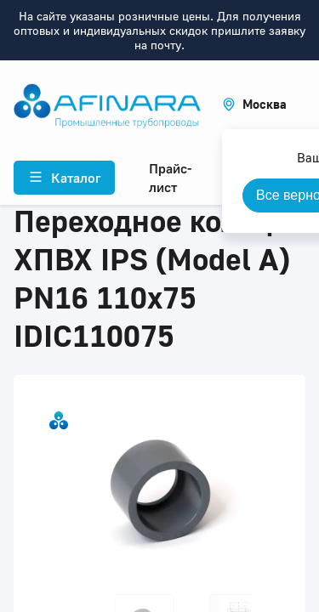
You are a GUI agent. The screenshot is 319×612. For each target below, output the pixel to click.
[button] (254, 104)
